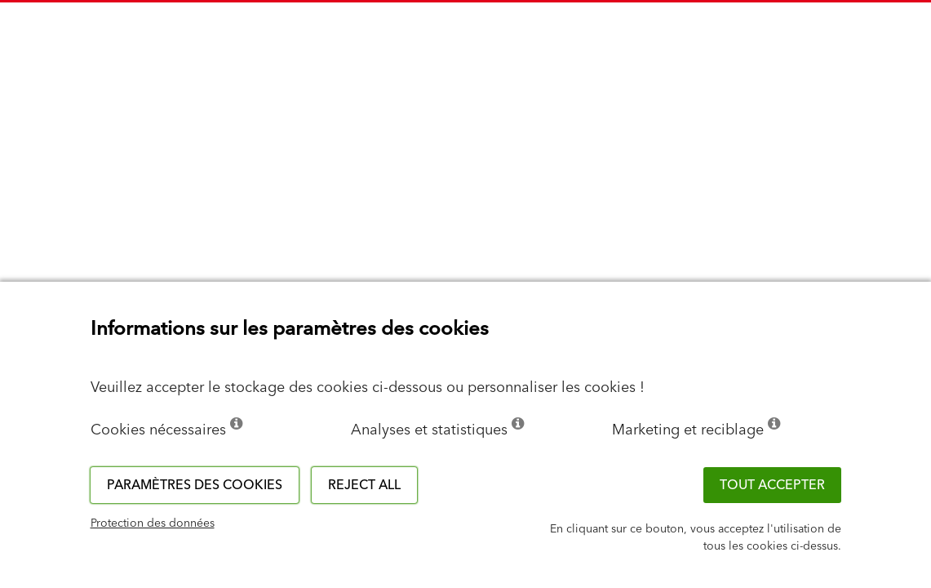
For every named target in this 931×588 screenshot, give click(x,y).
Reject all (364, 485)
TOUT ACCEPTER (772, 485)
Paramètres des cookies (194, 485)
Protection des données (153, 523)
